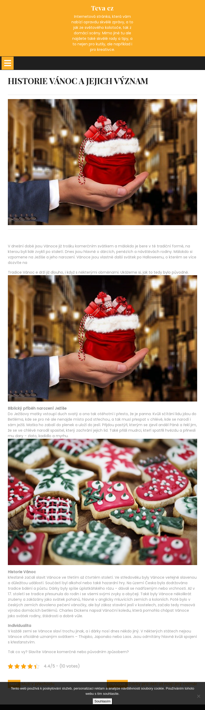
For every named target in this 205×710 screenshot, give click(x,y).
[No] (198, 696)
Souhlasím (102, 701)
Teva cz (102, 7)
